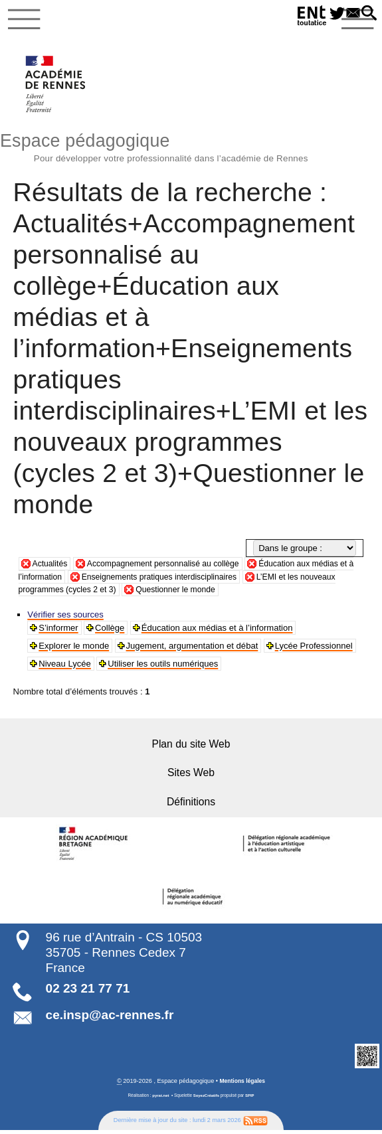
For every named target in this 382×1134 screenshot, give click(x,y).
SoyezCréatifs (207, 1099)
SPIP (251, 1099)
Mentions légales (242, 1085)
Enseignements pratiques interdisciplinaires (185, 580)
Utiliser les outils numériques (164, 667)
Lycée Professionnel (314, 649)
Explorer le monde (74, 649)
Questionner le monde (225, 593)
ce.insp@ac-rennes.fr (110, 1018)
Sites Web (191, 776)
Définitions (191, 805)
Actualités (51, 567)
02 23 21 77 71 (88, 992)
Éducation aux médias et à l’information (218, 631)
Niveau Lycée (65, 667)
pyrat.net (159, 1099)
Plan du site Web (190, 748)
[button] (367, 14)
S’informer (58, 631)
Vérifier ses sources (66, 618)
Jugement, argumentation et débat (193, 649)
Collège (110, 631)
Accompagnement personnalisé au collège (171, 567)
